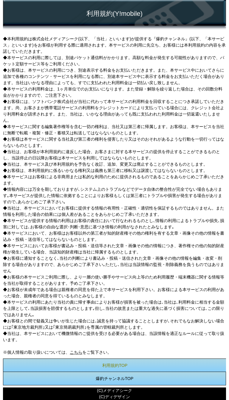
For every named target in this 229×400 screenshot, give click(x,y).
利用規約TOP (115, 365)
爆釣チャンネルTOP (115, 378)
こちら (76, 352)
